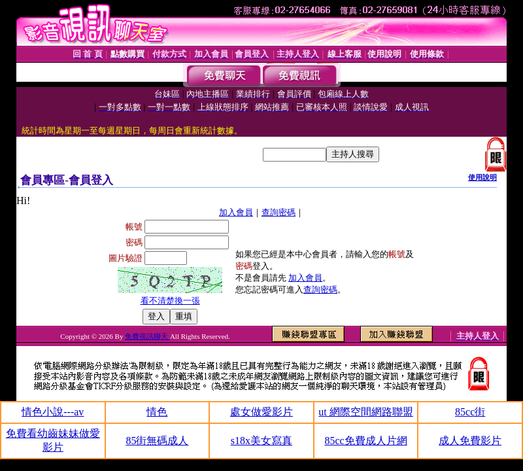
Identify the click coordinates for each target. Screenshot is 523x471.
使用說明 (482, 177)
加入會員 (236, 212)
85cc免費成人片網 (365, 440)
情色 (156, 411)
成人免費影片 (470, 440)
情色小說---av (53, 411)
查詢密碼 (278, 212)
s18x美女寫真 (261, 440)
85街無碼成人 (157, 440)
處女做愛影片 (261, 411)
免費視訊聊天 (147, 336)
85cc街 (470, 411)
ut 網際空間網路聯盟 (365, 411)
